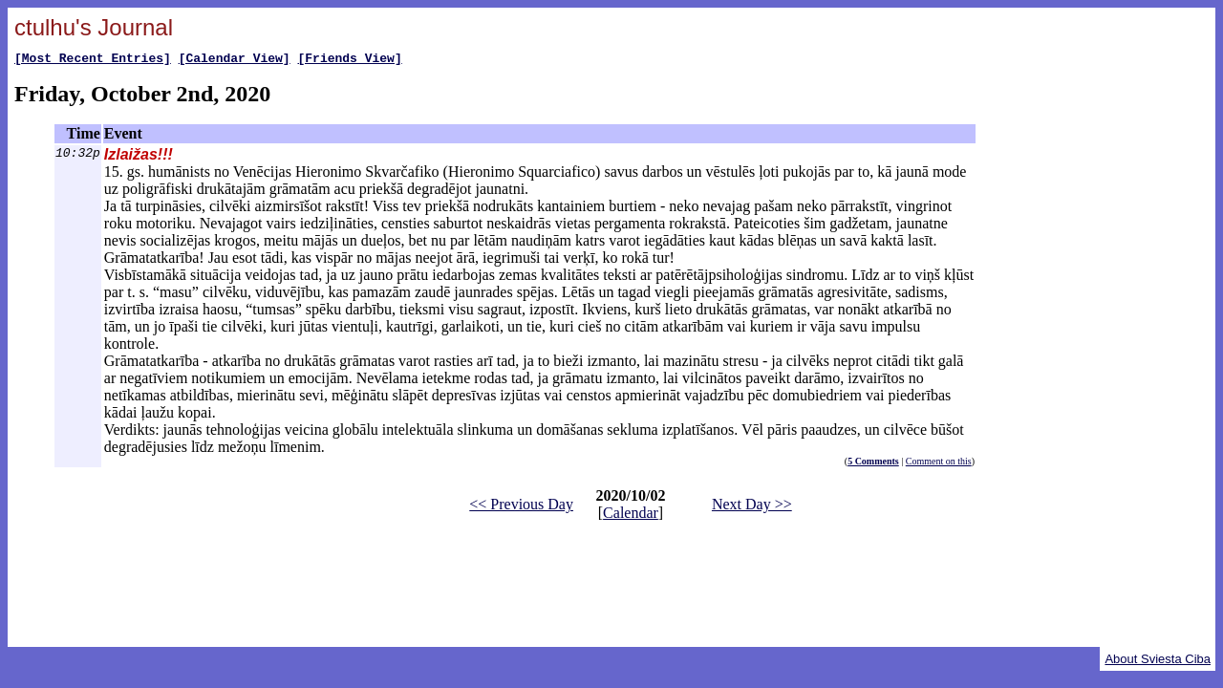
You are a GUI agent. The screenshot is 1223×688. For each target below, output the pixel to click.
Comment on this (939, 464)
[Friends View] (349, 60)
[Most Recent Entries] (92, 60)
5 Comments (873, 464)
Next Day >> (752, 507)
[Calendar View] (234, 60)
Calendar (630, 515)
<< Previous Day (521, 507)
